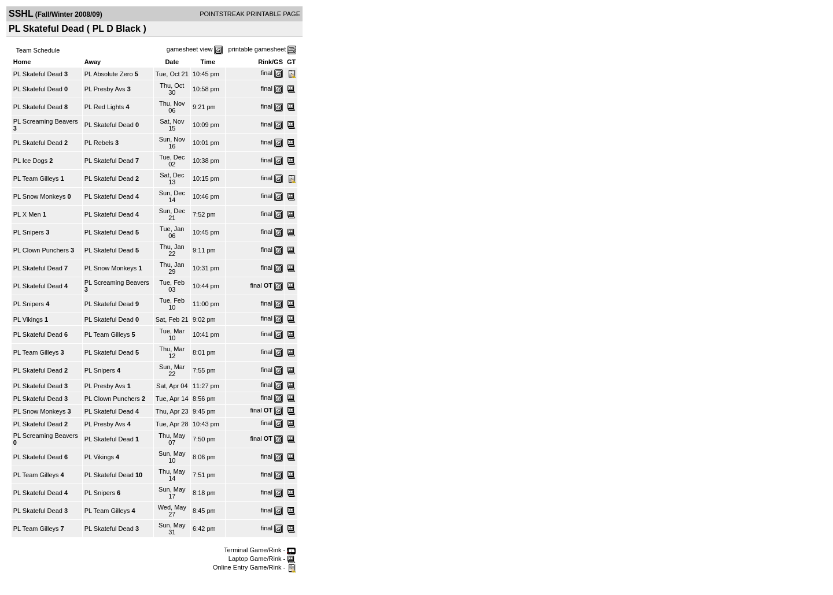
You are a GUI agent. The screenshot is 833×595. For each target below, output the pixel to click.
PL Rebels (98, 142)
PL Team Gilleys (36, 178)
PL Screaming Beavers (45, 121)
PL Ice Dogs (30, 160)
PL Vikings (28, 319)
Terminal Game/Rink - (260, 549)
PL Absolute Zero (108, 73)
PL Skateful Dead (37, 73)
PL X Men (27, 214)
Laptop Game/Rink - (262, 558)
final (266, 72)
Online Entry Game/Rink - (254, 567)
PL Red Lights (104, 106)
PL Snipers (28, 232)
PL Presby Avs (105, 88)
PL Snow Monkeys (39, 196)
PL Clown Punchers (41, 250)
